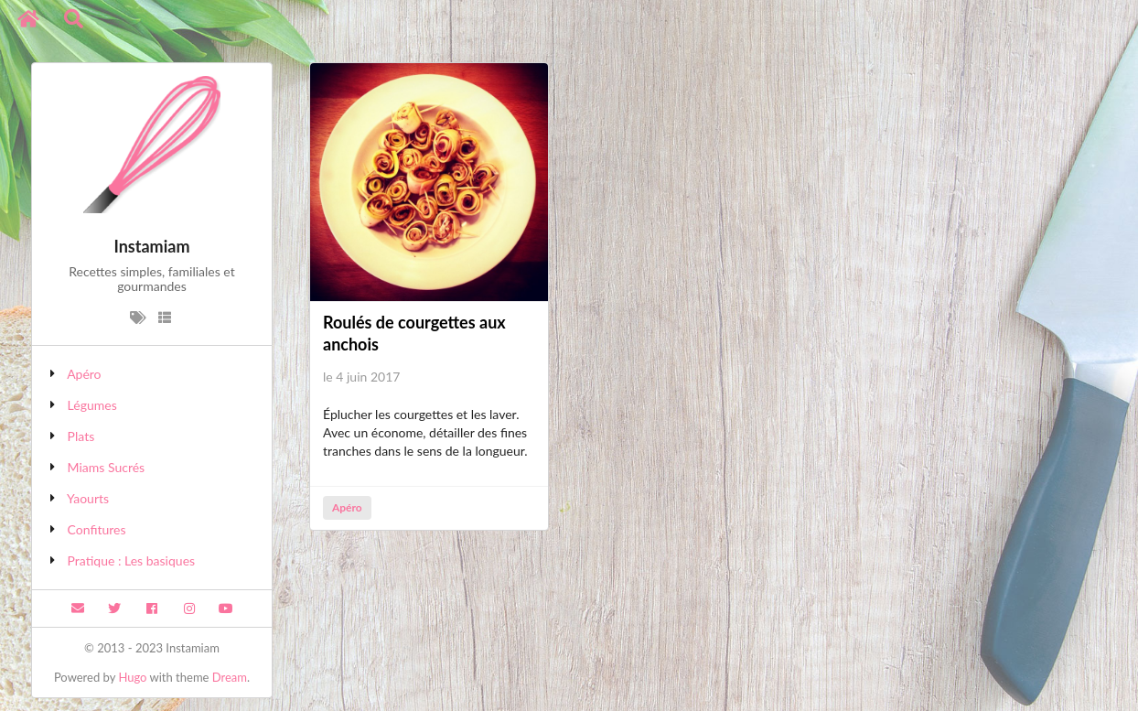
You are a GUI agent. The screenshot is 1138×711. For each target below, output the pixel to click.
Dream (229, 677)
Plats (81, 436)
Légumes (92, 405)
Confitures (97, 529)
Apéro (84, 374)
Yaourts (88, 498)
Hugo (132, 677)
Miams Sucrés (106, 467)
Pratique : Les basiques (132, 560)
